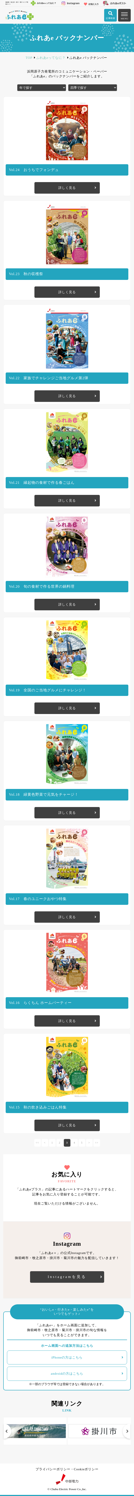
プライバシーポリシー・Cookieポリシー (67, 1469)
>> (96, 1142)
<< (37, 1142)
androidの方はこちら (67, 1373)
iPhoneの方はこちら (67, 1357)
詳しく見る (67, 188)
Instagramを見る (67, 1277)
